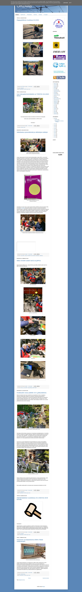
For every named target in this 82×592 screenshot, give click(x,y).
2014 (55, 134)
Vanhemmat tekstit (46, 578)
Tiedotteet (22, 533)
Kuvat (55, 88)
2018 (55, 128)
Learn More (65, 2)
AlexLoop (22, 387)
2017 (55, 129)
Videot (55, 111)
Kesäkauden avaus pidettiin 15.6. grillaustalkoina (31, 393)
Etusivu (17, 14)
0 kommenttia (30, 86)
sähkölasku (37, 255)
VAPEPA (55, 108)
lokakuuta (56, 119)
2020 (55, 125)
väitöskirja (23, 208)
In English (45, 14)
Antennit (55, 84)
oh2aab (22, 127)
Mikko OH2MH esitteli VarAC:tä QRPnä (29, 260)
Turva (55, 106)
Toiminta (35, 14)
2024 (55, 118)
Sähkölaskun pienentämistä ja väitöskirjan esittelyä (32, 132)
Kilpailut (55, 87)
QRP (33, 387)
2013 (55, 135)
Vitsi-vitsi (55, 112)
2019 (55, 126)
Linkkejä (40, 14)
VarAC (36, 387)
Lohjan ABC (22, 255)
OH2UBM (28, 255)
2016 (55, 131)
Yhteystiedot (29, 14)
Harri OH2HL (23, 86)
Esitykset (55, 86)
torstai (24, 127)
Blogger (43, 586)
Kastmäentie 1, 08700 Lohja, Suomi (25, 534)
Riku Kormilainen (33, 255)
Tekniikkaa (55, 102)
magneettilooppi (30, 387)
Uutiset (55, 107)
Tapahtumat (22, 14)
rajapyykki (55, 97)
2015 (55, 132)
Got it (70, 2)
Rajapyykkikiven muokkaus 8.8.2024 (28, 20)
